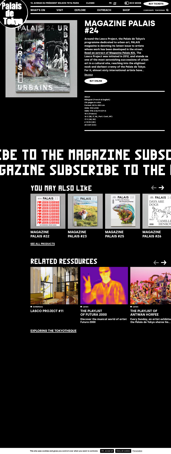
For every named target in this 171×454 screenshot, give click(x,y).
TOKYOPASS (160, 10)
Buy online (96, 81)
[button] (167, 11)
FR (110, 3)
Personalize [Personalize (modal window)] (137, 451)
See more (88, 74)
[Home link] (15, 28)
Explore (80, 10)
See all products (42, 243)
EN (114, 3)
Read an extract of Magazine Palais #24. (110, 52)
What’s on (37, 10)
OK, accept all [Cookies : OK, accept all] (107, 451)
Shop (126, 10)
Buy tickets (156, 3)
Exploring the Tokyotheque (53, 331)
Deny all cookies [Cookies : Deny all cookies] (123, 451)
